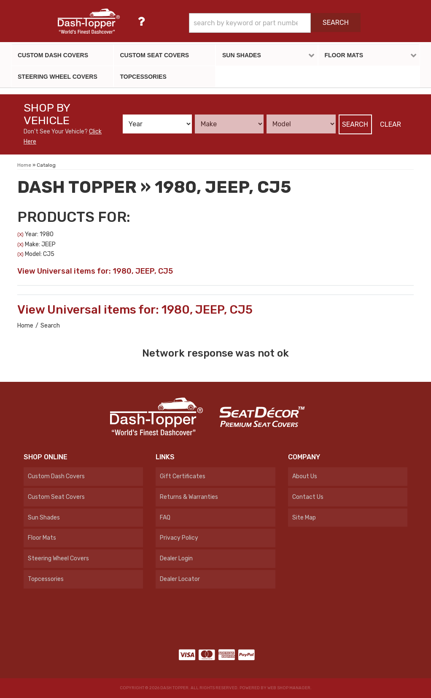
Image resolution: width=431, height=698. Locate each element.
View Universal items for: (95, 271)
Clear (390, 124)
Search (355, 124)
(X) (20, 234)
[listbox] (157, 124)
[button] (275, 23)
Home (25, 325)
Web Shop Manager (288, 687)
